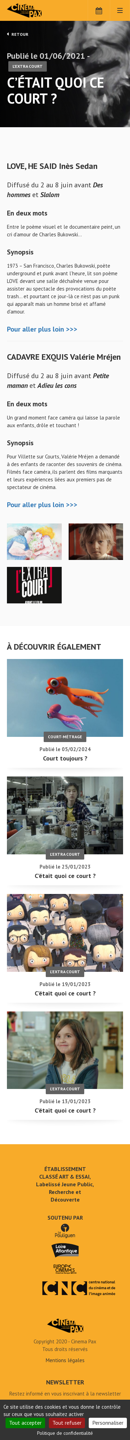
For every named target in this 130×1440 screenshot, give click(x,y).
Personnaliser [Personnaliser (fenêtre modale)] (107, 1422)
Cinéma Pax (35, 10)
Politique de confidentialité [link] (65, 1433)
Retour (17, 34)
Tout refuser (66, 1422)
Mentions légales (65, 1360)
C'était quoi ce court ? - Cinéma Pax (65, 1326)
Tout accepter (25, 1422)
